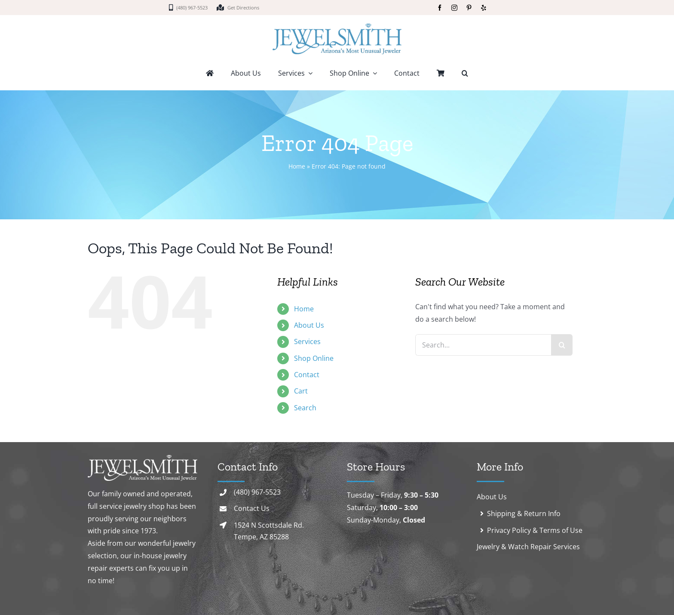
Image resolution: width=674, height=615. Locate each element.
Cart (301, 391)
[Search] (562, 345)
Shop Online (314, 358)
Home (296, 166)
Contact (306, 374)
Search (305, 407)
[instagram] (454, 8)
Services (307, 341)
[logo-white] (142, 458)
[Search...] (483, 345)
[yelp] (484, 8)
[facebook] (440, 8)
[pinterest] (469, 8)
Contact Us (252, 508)
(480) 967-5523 (257, 492)
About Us (309, 325)
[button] (465, 74)
